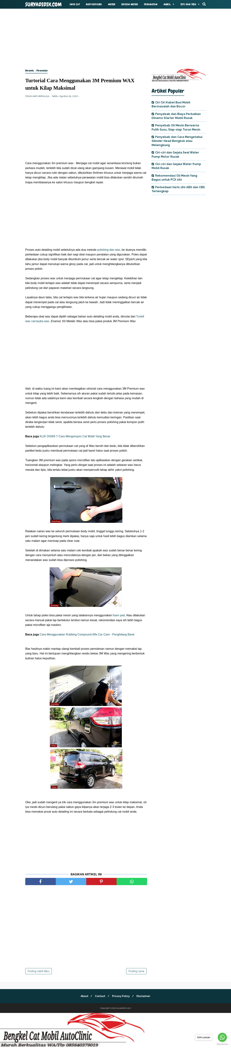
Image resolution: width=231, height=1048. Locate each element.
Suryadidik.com (43, 4)
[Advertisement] (115, 38)
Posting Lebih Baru (38, 971)
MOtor (111, 4)
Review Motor (129, 4)
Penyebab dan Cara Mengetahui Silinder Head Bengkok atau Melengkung (177, 141)
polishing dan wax (108, 250)
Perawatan (151, 4)
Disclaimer (145, 996)
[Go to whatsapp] (222, 1037)
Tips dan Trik (188, 4)
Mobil (167, 4)
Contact (100, 996)
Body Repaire (94, 4)
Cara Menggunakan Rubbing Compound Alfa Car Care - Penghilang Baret (87, 635)
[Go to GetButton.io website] (222, 1044)
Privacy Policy (121, 996)
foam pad (119, 616)
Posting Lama (136, 971)
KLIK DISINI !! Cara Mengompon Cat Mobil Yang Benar (74, 437)
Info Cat (75, 4)
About (83, 996)
